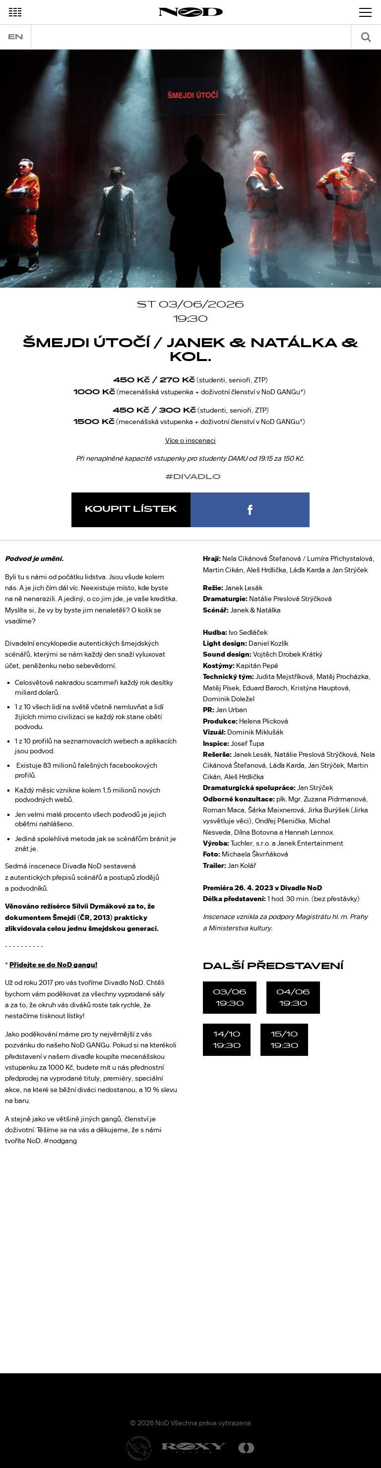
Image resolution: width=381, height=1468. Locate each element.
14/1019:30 (227, 1039)
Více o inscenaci (190, 440)
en (15, 37)
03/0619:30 (230, 997)
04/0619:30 (293, 997)
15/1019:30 (284, 1039)
